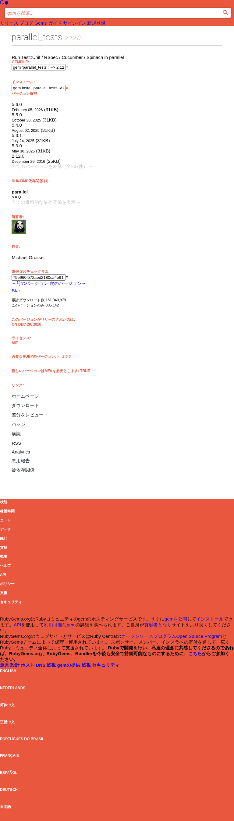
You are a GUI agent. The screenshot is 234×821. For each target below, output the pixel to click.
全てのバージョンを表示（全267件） (50, 166)
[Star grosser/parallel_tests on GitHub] (16, 290)
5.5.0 (17, 114)
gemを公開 (176, 618)
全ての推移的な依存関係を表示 (44, 202)
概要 (3, 556)
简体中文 (7, 705)
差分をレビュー (28, 414)
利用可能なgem (60, 624)
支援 (3, 593)
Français (9, 756)
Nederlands (12, 688)
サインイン (74, 23)
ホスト (28, 665)
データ (5, 529)
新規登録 (96, 23)
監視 (52, 665)
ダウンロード (25, 405)
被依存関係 (23, 470)
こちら (195, 653)
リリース (9, 23)
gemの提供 (69, 665)
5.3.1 (17, 135)
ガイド (55, 23)
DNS (41, 665)
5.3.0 (17, 145)
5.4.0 (17, 125)
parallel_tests (37, 37)
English (8, 671)
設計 (15, 665)
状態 (3, 502)
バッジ (18, 424)
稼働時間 (7, 511)
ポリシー (7, 584)
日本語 (5, 807)
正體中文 (7, 722)
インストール (210, 618)
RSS (16, 443)
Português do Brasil (22, 739)
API (3, 575)
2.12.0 (18, 156)
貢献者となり (158, 624)
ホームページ (25, 396)
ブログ (26, 23)
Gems (40, 23)
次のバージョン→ (68, 283)
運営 (5, 665)
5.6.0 (17, 104)
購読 (16, 433)
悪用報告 (21, 460)
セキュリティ (11, 602)
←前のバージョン (30, 283)
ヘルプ (5, 565)
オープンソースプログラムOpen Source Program (171, 636)
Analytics (21, 451)
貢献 (3, 548)
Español (8, 773)
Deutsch (9, 790)
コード (5, 520)
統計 (3, 538)
